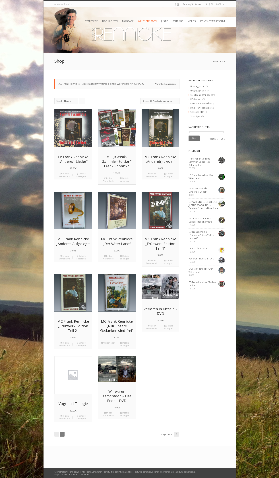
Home (215, 61)
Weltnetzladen (147, 21)
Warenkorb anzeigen (165, 83)
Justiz (164, 21)
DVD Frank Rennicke (200, 103)
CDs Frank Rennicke (200, 94)
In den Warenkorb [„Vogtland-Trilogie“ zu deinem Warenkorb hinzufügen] (64, 417)
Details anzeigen (81, 175)
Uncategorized (197, 86)
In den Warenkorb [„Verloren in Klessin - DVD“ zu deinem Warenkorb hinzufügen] (151, 327)
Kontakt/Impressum (212, 21)
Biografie (128, 21)
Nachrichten (110, 21)
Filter (194, 138)
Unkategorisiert (198, 90)
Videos (192, 21)
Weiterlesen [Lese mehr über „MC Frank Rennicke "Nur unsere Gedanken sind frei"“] (108, 342)
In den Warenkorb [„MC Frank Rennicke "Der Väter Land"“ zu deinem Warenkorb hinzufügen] (108, 257)
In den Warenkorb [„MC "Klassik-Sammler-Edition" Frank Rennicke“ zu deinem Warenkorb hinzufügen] (108, 179)
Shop (222, 61)
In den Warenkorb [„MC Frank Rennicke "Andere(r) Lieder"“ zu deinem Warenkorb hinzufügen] (151, 175)
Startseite (91, 21)
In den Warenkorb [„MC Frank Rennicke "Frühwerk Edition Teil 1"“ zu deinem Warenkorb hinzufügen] (151, 262)
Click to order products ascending (82, 102)
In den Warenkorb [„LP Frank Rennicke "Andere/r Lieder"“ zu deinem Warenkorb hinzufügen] (64, 175)
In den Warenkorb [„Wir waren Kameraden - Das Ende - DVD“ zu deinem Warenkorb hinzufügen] (108, 414)
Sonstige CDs (197, 111)
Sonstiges (195, 116)
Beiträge (178, 21)
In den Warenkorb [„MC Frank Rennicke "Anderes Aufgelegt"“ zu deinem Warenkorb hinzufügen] (64, 257)
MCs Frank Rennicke (200, 107)
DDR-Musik (196, 99)
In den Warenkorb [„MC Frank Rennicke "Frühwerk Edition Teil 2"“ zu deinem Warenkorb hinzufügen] (64, 344)
